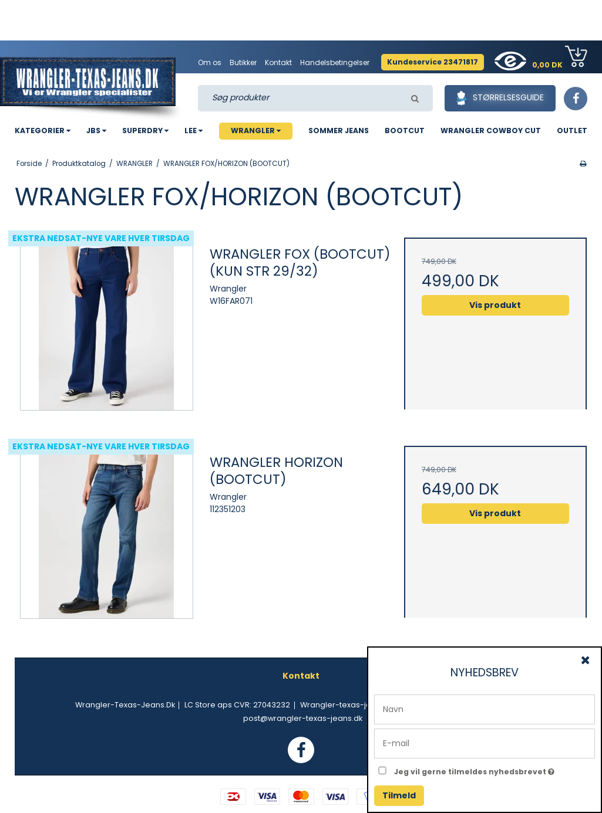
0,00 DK (559, 57)
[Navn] (484, 708)
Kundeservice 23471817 (432, 62)
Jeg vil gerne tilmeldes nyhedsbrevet (494, 770)
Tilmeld (399, 795)
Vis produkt (495, 305)
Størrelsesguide (500, 98)
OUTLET (572, 131)
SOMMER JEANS (338, 131)
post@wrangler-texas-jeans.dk (302, 718)
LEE (193, 131)
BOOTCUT (405, 131)
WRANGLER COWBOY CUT (490, 131)
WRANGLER (256, 131)
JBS (96, 131)
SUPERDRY (145, 131)
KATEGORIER (42, 131)
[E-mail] (484, 742)
